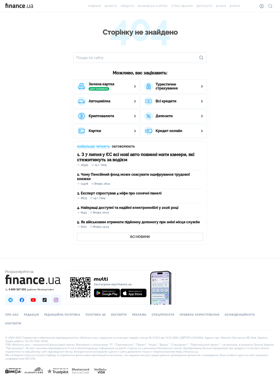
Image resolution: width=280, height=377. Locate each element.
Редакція (31, 314)
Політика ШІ (96, 314)
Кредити (127, 6)
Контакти (13, 323)
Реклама (139, 314)
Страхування (182, 6)
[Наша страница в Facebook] (22, 300)
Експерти (119, 314)
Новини (94, 6)
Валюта (111, 6)
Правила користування (199, 314)
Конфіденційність (240, 314)
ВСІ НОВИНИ (140, 237)
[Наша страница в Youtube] (33, 300)
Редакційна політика (62, 314)
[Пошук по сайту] (270, 6)
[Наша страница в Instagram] (56, 300)
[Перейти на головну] (19, 6)
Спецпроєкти (163, 314)
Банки (221, 6)
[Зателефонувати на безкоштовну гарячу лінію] (33, 289)
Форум (235, 6)
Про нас (12, 314)
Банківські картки (153, 6)
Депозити (204, 6)
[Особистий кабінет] (261, 6)
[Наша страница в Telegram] (10, 300)
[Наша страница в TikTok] (44, 300)
